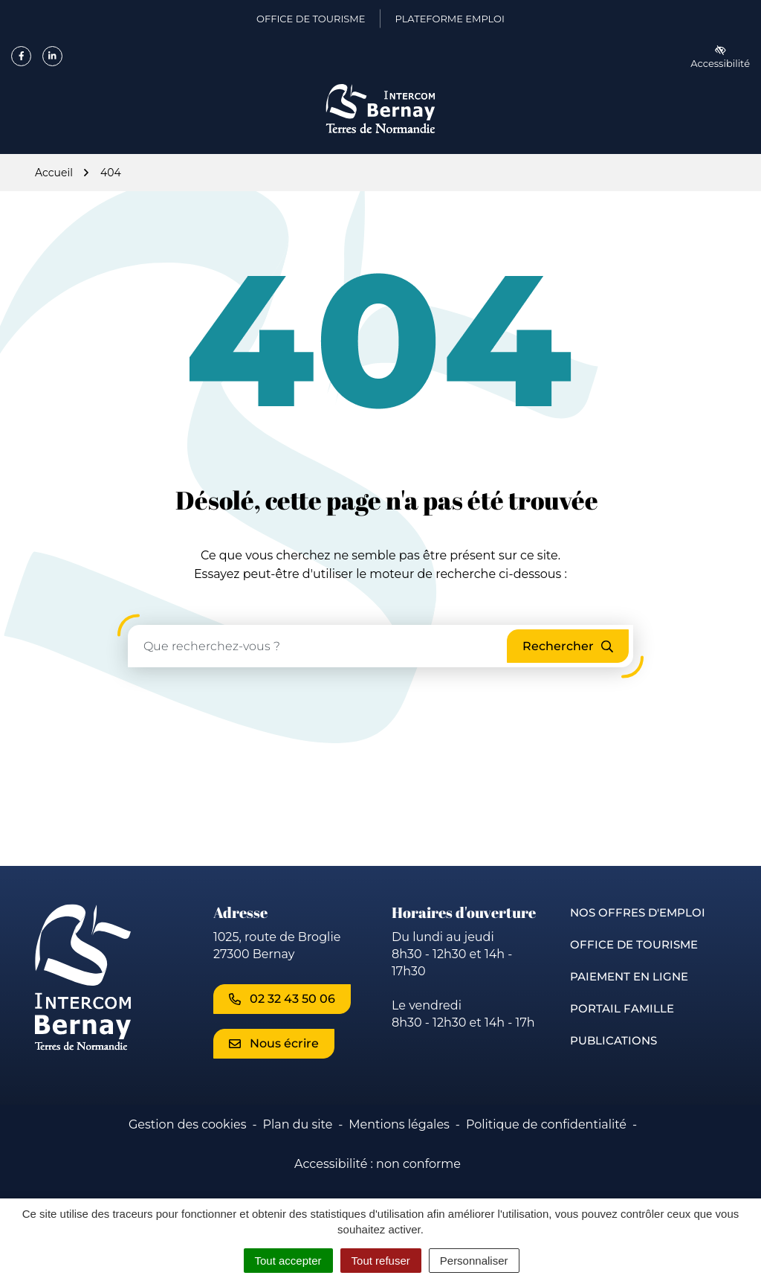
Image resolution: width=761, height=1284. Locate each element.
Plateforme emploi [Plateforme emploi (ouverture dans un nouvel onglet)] (449, 22)
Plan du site (297, 1124)
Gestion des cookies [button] (187, 1124)
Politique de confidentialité (546, 1124)
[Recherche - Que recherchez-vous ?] (318, 646)
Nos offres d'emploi (637, 912)
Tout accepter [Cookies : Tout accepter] (288, 1260)
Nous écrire (274, 1043)
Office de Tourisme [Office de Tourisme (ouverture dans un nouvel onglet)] (310, 22)
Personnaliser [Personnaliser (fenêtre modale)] (474, 1260)
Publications (613, 1040)
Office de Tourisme (634, 944)
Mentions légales (399, 1124)
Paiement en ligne (629, 976)
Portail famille (622, 1008)
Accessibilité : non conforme (377, 1164)
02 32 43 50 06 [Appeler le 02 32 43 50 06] (282, 999)
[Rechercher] (568, 646)
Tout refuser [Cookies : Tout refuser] (381, 1260)
